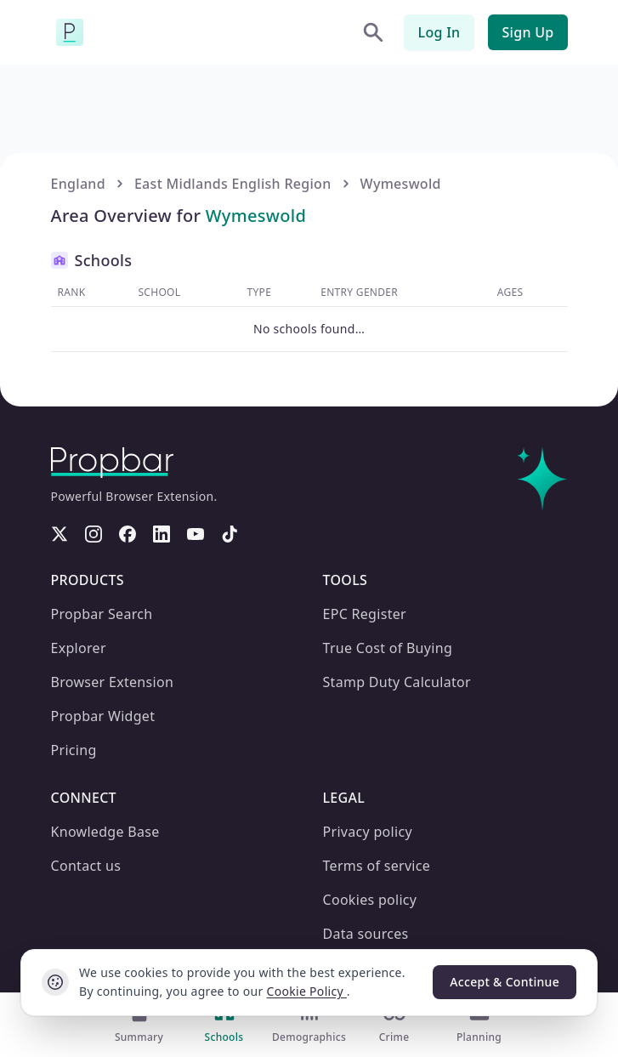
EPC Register (364, 613)
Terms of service (374, 865)
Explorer (76, 647)
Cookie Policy (283, 991)
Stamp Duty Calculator (397, 681)
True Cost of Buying (386, 647)
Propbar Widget (102, 716)
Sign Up (528, 32)
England (77, 183)
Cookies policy (370, 899)
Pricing (72, 750)
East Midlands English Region (226, 183)
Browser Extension (109, 681)
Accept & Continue (505, 982)
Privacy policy (367, 831)
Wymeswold (388, 183)
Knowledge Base (104, 831)
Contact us (87, 865)
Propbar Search (101, 613)
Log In (442, 32)
